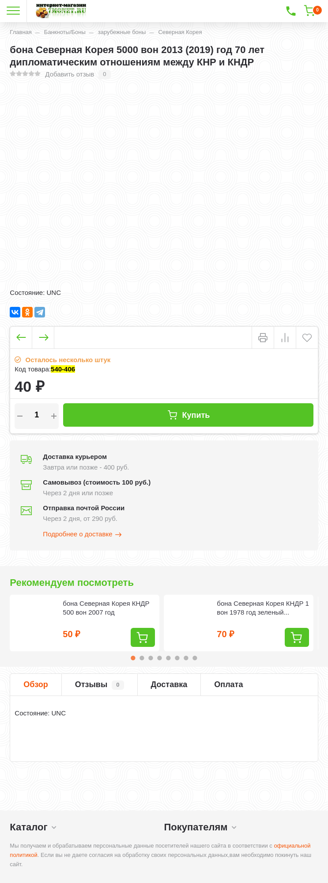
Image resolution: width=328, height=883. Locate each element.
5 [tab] (168, 658)
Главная (20, 32)
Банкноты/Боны (65, 32)
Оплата (228, 684)
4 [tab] (159, 658)
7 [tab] (185, 658)
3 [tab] (150, 658)
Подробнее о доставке (82, 534)
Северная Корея (180, 32)
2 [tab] (141, 658)
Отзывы (99, 685)
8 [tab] (194, 658)
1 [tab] (132, 658)
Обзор (35, 684)
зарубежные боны (122, 32)
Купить (188, 414)
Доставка (169, 684)
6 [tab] (177, 658)
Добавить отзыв (69, 74)
